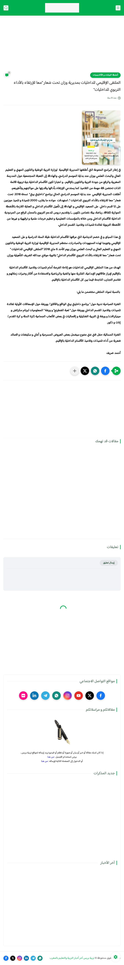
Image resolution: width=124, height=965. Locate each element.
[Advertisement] (62, 46)
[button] (105, 371)
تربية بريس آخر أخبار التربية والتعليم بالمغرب (72, 958)
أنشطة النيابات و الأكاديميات (105, 75)
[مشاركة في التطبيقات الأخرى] (74, 371)
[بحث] (6, 8)
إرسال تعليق (108, 563)
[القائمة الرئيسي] (118, 8)
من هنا (50, 757)
